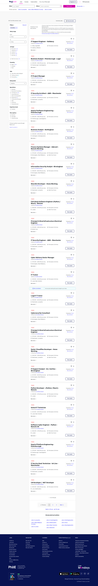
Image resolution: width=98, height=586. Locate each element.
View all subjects (45, 545)
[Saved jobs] (86, 2)
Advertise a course (46, 554)
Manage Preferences (69, 578)
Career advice (12, 553)
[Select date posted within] (18, 83)
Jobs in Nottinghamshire (67, 520)
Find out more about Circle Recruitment (50, 33)
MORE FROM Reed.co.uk (64, 537)
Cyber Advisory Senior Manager (42, 257)
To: (10, 39)
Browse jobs (80, 6)
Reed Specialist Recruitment (81, 545)
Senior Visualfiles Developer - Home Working (44, 350)
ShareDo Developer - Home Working (44, 184)
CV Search (28, 544)
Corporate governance (63, 545)
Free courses (45, 549)
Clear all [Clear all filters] (24, 25)
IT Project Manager (38, 76)
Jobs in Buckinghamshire (67, 525)
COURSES (44, 537)
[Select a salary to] (18, 42)
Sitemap (11, 561)
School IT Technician (38, 408)
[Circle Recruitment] (14, 28)
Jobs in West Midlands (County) (35, 9)
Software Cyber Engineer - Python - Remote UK (44, 426)
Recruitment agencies (30, 545)
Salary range (13, 31)
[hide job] (73, 39)
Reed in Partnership (79, 547)
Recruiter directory (13, 544)
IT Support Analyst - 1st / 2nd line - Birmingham (43, 370)
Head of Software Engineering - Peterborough (42, 111)
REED (76, 537)
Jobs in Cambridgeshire (52, 520)
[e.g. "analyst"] (23, 6)
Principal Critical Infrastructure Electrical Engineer (46, 222)
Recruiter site (28, 540)
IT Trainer (34, 275)
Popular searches (12, 551)
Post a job (28, 542)
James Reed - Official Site (80, 551)
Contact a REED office (13, 560)
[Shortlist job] (71, 39)
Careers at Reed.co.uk (63, 542)
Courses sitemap (45, 556)
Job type (12, 46)
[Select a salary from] (18, 37)
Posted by (12, 62)
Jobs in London (48, 9)
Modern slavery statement (64, 547)
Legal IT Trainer (36, 296)
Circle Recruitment (39, 43)
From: (11, 34)
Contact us (11, 540)
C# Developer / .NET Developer (42, 483)
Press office (61, 544)
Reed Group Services (79, 544)
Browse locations (12, 549)
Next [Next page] (61, 505)
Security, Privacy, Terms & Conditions (82, 578)
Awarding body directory (47, 551)
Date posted (13, 80)
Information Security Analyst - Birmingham (47, 167)
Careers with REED (79, 549)
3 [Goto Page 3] (56, 505)
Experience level (14, 107)
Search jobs (69, 6)
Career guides (45, 553)
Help (10, 558)
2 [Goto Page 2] (52, 505)
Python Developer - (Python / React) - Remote (45, 389)
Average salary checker (14, 556)
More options (13, 113)
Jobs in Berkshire (50, 527)
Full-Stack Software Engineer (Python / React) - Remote (45, 202)
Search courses (14, 127)
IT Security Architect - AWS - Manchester (46, 93)
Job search (11, 542)
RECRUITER (28, 537)
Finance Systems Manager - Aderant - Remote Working (45, 148)
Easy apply (69, 49)
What (10, 6)
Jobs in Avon (65, 522)
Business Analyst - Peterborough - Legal (46, 59)
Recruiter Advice (29, 547)
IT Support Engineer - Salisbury (42, 41)
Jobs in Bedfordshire (51, 522)
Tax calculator (12, 554)
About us (60, 540)
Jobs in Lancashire (22, 9)
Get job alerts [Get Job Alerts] (70, 21)
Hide (11, 71)
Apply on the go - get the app (52, 509)
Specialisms (13, 87)
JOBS (10, 537)
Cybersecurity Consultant (40, 313)
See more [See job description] (33, 50)
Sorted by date (59, 20)
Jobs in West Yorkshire (51, 525)
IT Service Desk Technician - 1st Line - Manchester (44, 464)
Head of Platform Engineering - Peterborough (42, 445)
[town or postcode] (51, 6)
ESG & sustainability (79, 556)
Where (37, 6)
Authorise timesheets (79, 542)
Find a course (45, 544)
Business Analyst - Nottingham (42, 130)
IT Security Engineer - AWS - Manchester (46, 240)
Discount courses (45, 547)
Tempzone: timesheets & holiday (82, 540)
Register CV (73, 2)
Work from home (12, 545)
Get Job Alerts (36, 288)
